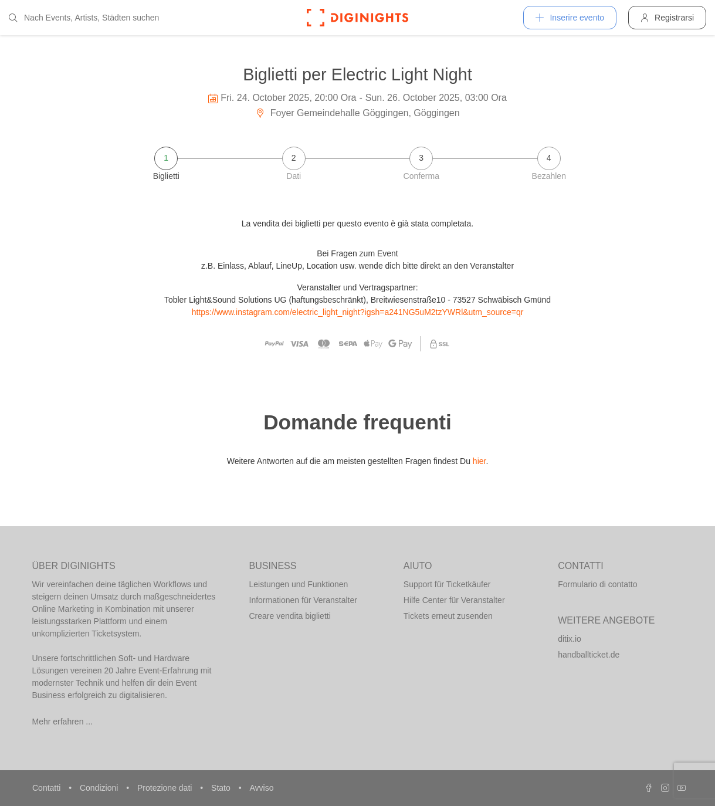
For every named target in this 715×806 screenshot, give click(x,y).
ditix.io (569, 639)
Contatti (47, 788)
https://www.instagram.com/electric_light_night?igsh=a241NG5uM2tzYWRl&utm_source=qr (358, 312)
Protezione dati (165, 788)
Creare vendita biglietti (290, 616)
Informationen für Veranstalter (303, 600)
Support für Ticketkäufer (447, 584)
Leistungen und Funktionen (298, 584)
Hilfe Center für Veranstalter (454, 600)
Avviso (261, 788)
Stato (222, 788)
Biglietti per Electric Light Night (357, 74)
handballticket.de (588, 654)
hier (479, 461)
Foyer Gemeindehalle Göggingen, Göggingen (357, 113)
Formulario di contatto (597, 584)
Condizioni (100, 788)
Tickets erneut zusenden (448, 616)
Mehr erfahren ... (62, 721)
